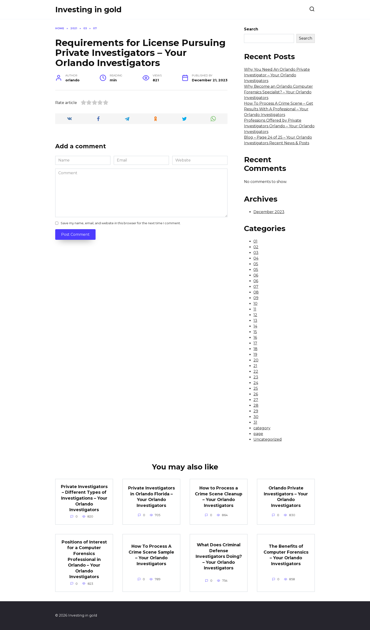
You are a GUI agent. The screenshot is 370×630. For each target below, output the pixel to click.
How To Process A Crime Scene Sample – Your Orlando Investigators (151, 555)
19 (255, 354)
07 (255, 286)
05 (255, 264)
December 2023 (268, 212)
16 (255, 337)
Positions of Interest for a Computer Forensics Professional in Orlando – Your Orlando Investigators (84, 559)
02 (255, 247)
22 (255, 371)
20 (255, 360)
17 (255, 343)
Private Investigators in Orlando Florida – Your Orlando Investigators (151, 496)
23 (255, 377)
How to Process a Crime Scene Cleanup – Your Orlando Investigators (218, 496)
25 (255, 388)
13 (255, 320)
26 (255, 394)
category (261, 428)
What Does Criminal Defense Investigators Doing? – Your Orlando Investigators (219, 556)
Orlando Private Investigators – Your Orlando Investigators (286, 496)
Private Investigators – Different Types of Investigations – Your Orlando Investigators (84, 498)
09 (255, 298)
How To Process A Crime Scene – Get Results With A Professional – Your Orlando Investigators (278, 109)
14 (255, 326)
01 (255, 241)
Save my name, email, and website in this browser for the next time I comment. (121, 223)
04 (255, 258)
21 (255, 366)
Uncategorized (267, 439)
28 (255, 405)
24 (255, 383)
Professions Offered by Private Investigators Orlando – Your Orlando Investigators (279, 126)
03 (255, 252)
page (258, 433)
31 (255, 422)
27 (255, 400)
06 (255, 275)
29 (255, 411)
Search (251, 29)
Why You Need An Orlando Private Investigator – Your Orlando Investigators (277, 75)
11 (254, 309)
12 (255, 315)
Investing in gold (88, 9)
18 (255, 349)
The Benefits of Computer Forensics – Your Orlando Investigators (286, 555)
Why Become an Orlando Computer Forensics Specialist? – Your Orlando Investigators (278, 92)
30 (255, 416)
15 (255, 332)
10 (255, 303)
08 (256, 292)
